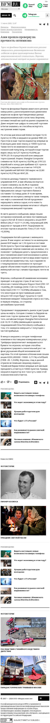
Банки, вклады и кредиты (11, 29)
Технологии (17, 32)
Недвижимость (31, 29)
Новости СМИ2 (7, 459)
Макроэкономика (18, 27)
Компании (5, 32)
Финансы (4, 27)
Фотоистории (7, 466)
